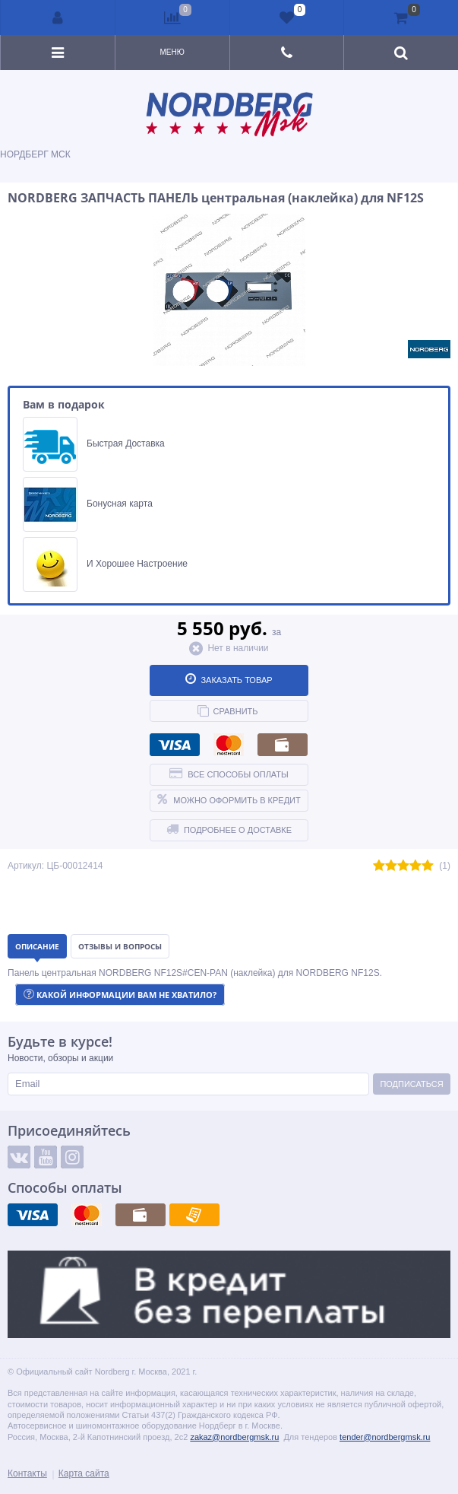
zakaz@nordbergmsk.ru (234, 1437)
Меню (172, 52)
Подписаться (411, 1084)
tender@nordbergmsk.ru (385, 1437)
